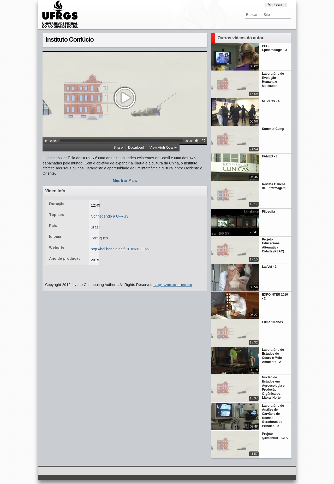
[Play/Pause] (46, 141)
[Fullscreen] (203, 141)
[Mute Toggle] (196, 141)
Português (99, 238)
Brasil (95, 227)
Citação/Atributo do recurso (172, 285)
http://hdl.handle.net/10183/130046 (120, 249)
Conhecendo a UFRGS (110, 216)
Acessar (275, 5)
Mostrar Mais (125, 181)
